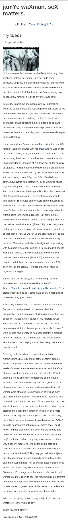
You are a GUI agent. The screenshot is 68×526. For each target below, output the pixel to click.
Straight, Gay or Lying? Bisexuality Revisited (35, 288)
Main (32, 24)
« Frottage (21, 24)
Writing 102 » (45, 24)
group (42, 148)
